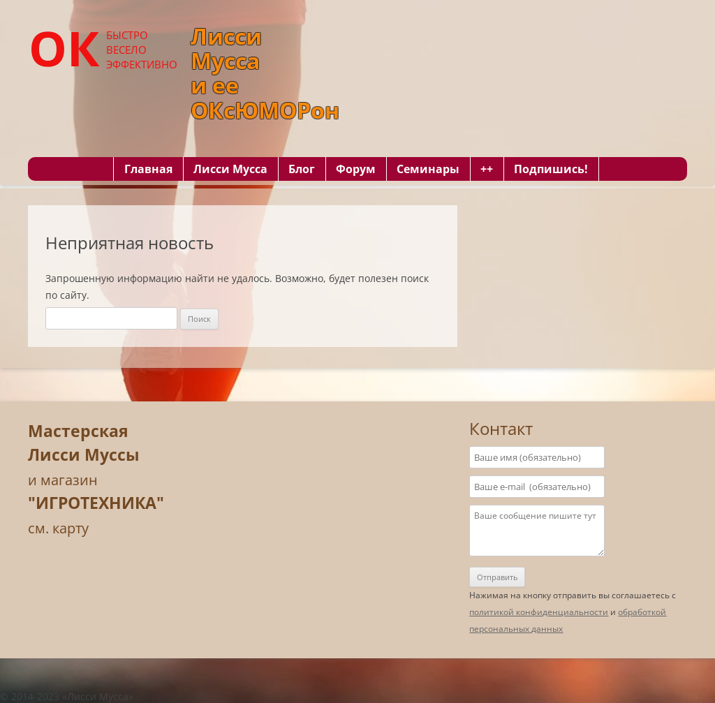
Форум (356, 169)
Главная (148, 169)
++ (486, 169)
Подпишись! (551, 169)
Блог (301, 169)
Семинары (428, 169)
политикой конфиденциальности (538, 612)
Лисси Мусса (230, 169)
